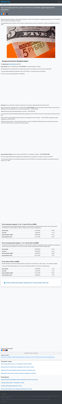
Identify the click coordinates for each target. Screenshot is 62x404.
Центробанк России (29, 357)
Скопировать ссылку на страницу (31, 353)
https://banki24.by (12, 64)
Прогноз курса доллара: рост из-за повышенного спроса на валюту (16, 363)
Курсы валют (4, 357)
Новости (7, 4)
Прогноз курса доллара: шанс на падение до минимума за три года (16, 389)
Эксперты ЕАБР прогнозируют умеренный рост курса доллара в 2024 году (27, 282)
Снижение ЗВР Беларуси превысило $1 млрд (11, 385)
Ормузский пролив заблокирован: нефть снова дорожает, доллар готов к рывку (19, 379)
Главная (2, 4)
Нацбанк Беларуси (20, 357)
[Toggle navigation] (59, 2)
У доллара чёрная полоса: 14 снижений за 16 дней (12, 382)
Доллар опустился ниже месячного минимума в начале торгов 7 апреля (17, 367)
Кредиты (10, 357)
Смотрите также (6, 361)
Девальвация (51, 357)
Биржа (14, 357)
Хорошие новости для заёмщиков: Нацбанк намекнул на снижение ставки (18, 370)
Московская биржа (38, 357)
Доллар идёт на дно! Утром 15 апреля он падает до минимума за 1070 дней (18, 373)
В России (45, 357)
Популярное (5, 377)
